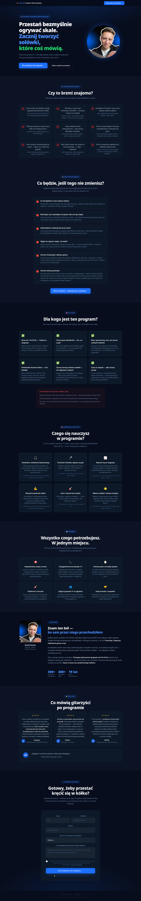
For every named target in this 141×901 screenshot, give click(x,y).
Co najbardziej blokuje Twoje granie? (70, 845)
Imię (57, 816)
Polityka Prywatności (66, 894)
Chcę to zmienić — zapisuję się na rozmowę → (70, 291)
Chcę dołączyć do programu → (33, 65)
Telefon (83, 816)
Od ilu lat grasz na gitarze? (70, 836)
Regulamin (78, 894)
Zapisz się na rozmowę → (114, 3)
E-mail (70, 826)
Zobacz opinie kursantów (61, 66)
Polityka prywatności (76, 865)
